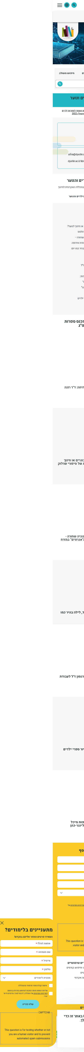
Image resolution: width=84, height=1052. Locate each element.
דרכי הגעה (45, 1001)
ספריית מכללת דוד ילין (55, 161)
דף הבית (77, 112)
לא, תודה (49, 1039)
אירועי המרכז (46, 112)
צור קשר (45, 996)
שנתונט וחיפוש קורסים (26, 968)
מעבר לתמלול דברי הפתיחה (59, 399)
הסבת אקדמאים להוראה (57, 983)
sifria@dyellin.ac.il (25, 154)
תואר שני (65, 978)
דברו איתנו (43, 991)
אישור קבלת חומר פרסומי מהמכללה (60, 900)
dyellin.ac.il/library (25, 161)
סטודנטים (33, 973)
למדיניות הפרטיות (24, 905)
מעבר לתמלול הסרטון (62, 475)
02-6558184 (60, 154)
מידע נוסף (71, 1030)
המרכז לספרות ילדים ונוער (63, 112)
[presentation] (53, 933)
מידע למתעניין (61, 963)
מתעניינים (65, 973)
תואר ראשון (64, 968)
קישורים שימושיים (26, 963)
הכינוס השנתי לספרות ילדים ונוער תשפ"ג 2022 (22, 112)
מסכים (67, 1039)
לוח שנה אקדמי (30, 978)
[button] (21, 5)
